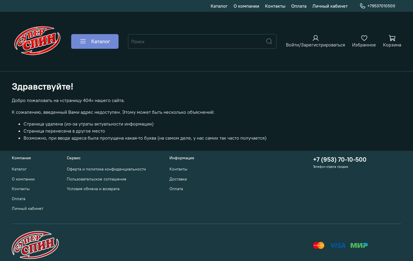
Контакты (275, 6)
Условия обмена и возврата (93, 188)
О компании (246, 6)
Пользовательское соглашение (96, 179)
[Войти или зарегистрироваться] (315, 41)
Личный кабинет (330, 6)
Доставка (178, 179)
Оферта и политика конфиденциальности (106, 169)
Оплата (299, 6)
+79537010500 (377, 6)
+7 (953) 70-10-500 (340, 159)
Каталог (219, 6)
